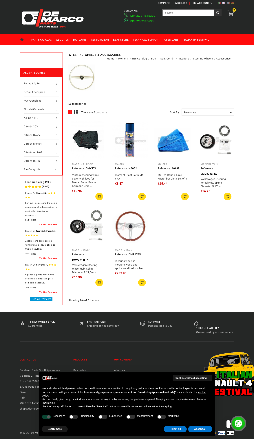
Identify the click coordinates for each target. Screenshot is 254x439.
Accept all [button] (200, 428)
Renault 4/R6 (41, 83)
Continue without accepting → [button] (192, 378)
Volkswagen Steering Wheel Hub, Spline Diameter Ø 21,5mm (84, 269)
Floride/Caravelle (41, 109)
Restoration (100, 39)
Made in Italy (209, 164)
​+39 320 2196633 (141, 21)
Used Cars (171, 39)
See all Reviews (41, 299)
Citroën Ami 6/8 (41, 152)
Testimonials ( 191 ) (38, 182)
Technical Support (146, 39)
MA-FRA (120, 164)
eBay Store (121, 39)
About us (62, 39)
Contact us (28, 359)
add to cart (99, 196)
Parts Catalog (41, 39)
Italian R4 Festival (196, 39)
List (76, 112)
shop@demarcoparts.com (35, 408)
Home (24, 39)
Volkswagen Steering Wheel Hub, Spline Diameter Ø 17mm (213, 183)
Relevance (208, 112)
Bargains (79, 39)
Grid (70, 112)
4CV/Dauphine (41, 100)
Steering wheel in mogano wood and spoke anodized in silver (129, 264)
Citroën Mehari (41, 143)
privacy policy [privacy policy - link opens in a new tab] (137, 388)
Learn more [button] (55, 428)
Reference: (78, 168)
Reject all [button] (175, 428)
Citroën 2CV (41, 126)
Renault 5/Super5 (41, 92)
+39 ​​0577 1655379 (142, 16)
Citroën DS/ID (41, 161)
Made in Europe (82, 164)
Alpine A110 (41, 118)
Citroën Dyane (41, 135)
